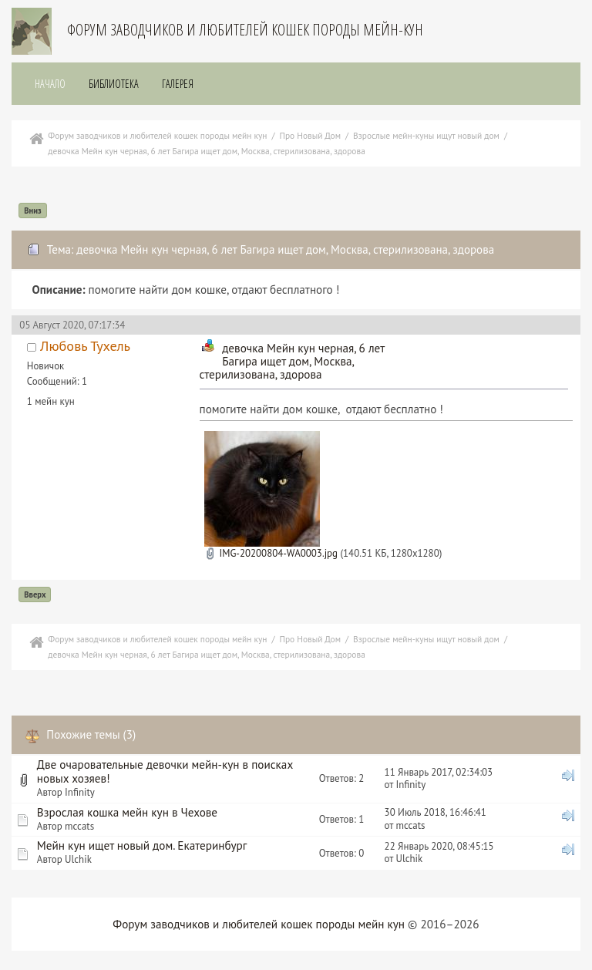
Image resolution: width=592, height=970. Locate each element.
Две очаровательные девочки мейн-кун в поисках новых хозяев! (165, 771)
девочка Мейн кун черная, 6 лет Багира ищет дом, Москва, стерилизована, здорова (292, 361)
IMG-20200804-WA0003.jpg (271, 553)
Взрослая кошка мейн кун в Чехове (127, 812)
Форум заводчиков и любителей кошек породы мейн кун (259, 924)
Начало (50, 83)
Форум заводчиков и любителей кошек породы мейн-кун (245, 29)
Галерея (177, 83)
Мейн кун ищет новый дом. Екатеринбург (142, 845)
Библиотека (114, 83)
